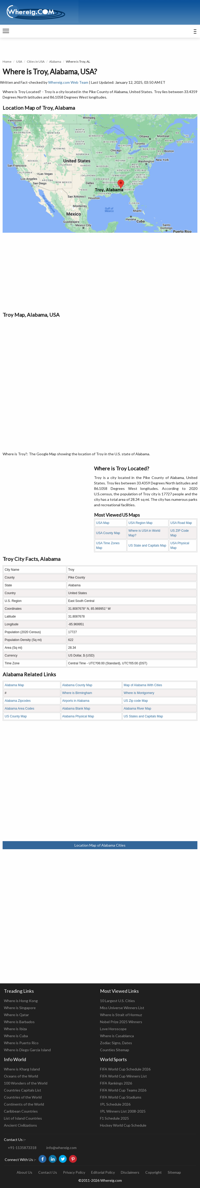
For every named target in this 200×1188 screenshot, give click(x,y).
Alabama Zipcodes (17, 701)
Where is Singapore (20, 1007)
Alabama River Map (137, 708)
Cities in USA (36, 61)
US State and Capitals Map (147, 545)
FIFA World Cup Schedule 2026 (125, 1069)
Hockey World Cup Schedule (123, 1125)
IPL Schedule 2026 (115, 1104)
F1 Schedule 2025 (114, 1118)
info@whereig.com (61, 1147)
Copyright (153, 1172)
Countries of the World (23, 1097)
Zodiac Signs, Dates (116, 1043)
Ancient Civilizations (20, 1125)
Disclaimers (130, 1172)
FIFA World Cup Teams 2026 (123, 1090)
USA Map (102, 523)
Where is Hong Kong (21, 1000)
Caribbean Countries (21, 1111)
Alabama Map (14, 685)
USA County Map (108, 533)
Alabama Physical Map (78, 716)
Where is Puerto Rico (21, 1043)
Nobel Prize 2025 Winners (121, 1022)
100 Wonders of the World (25, 1083)
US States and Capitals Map (143, 716)
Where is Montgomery (139, 693)
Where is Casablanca (117, 1036)
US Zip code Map (136, 701)
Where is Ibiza (15, 1029)
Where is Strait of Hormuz (121, 1014)
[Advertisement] (100, 271)
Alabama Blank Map (76, 708)
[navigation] (6, 31)
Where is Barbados (19, 1022)
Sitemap (174, 1172)
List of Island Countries (23, 1118)
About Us (24, 1172)
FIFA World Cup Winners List (123, 1076)
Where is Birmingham (77, 693)
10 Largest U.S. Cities (117, 1000)
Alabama (55, 61)
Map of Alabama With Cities (143, 685)
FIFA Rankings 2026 (116, 1083)
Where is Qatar (16, 1014)
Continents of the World (24, 1104)
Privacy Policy (74, 1172)
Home (7, 61)
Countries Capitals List (22, 1090)
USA (19, 61)
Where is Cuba (16, 1036)
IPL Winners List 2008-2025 (123, 1111)
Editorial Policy (103, 1172)
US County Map (16, 716)
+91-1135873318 (22, 1147)
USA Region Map (140, 523)
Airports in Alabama (75, 701)
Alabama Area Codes (19, 708)
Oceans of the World (21, 1076)
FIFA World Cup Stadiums (120, 1097)
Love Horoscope (113, 1029)
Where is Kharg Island (22, 1069)
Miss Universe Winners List (122, 1007)
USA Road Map (181, 523)
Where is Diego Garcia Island (27, 1050)
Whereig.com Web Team (68, 82)
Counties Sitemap (114, 1050)
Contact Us (47, 1172)
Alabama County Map (77, 685)
